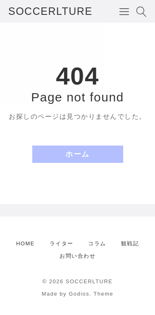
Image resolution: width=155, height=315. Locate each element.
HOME (25, 243)
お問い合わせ (77, 256)
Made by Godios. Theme (78, 294)
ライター (62, 243)
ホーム (77, 154)
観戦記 (130, 243)
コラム (97, 243)
